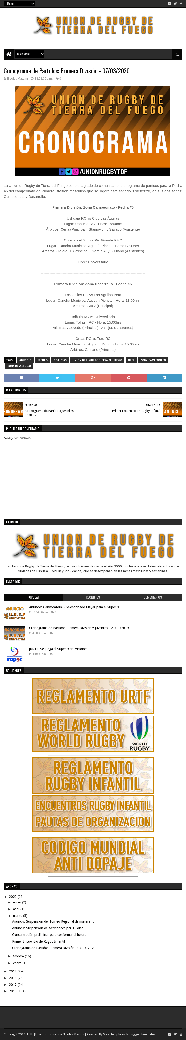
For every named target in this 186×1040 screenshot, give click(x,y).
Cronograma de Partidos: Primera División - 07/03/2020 (53, 948)
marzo (18, 916)
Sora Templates (114, 1034)
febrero (19, 956)
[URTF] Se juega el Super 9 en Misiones (58, 649)
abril (16, 909)
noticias (60, 360)
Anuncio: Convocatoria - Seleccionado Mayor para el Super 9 (74, 607)
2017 (13, 985)
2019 (13, 971)
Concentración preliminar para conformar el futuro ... (51, 935)
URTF (131, 360)
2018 (13, 978)
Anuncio (25, 360)
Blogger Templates (142, 1034)
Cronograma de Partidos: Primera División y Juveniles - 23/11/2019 (79, 628)
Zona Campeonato (153, 360)
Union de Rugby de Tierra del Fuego (97, 360)
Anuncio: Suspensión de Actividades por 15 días (47, 928)
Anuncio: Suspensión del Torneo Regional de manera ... (53, 921)
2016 (13, 991)
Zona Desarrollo (19, 366)
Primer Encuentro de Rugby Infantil (38, 941)
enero (18, 963)
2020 (13, 897)
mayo (17, 902)
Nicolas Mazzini (73, 1034)
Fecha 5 (43, 360)
